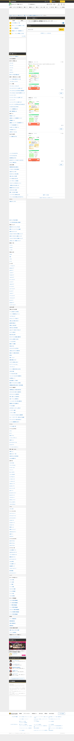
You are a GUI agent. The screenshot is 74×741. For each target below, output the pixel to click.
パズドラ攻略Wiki (36, 721)
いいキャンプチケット (13, 437)
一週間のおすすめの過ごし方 (14, 185)
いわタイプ (11, 293)
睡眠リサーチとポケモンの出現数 (15, 382)
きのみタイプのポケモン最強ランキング (16, 233)
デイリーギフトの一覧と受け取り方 (15, 419)
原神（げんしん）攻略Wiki (23, 724)
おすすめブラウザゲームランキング (18, 678)
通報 (62, 97)
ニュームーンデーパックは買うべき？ (16, 102)
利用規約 (20, 713)
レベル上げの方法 (12, 341)
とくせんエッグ (12, 481)
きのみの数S (12, 561)
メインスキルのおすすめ (14, 153)
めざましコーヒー (12, 499)
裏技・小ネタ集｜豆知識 (14, 192)
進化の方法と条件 (12, 334)
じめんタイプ (12, 284)
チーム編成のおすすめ (13, 136)
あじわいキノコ (12, 495)
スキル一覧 (11, 508)
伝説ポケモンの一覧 (13, 171)
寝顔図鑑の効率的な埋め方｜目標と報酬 (16, 385)
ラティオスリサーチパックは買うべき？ (16, 88)
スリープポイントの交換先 (14, 180)
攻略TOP (10, 7)
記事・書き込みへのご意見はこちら (46, 197)
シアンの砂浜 (12, 582)
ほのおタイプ (12, 268)
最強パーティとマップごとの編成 (15, 229)
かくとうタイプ (12, 279)
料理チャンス (12, 527)
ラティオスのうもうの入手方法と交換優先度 (17, 90)
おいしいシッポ (12, 488)
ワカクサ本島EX (12, 595)
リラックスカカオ (12, 465)
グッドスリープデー (13, 95)
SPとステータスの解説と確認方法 (15, 336)
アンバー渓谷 (12, 593)
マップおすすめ (51, 7)
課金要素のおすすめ (13, 157)
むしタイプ (11, 291)
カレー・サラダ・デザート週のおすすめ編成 (17, 417)
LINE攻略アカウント (13, 129)
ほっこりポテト (12, 472)
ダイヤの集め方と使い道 (14, 178)
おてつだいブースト (13, 515)
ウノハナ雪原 (12, 586)
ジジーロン (11, 67)
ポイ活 (46, 1)
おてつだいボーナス (13, 559)
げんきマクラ (12, 444)
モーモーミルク (12, 467)
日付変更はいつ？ (12, 378)
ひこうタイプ (12, 286)
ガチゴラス (11, 72)
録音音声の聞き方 (12, 323)
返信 (61, 93)
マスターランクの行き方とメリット (15, 183)
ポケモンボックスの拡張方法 (14, 394)
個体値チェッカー (32, 7)
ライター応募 (62, 713)
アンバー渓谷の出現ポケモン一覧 (15, 79)
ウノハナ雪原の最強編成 (14, 607)
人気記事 (13, 20)
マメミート (11, 469)
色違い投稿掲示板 (12, 623)
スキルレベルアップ (13, 568)
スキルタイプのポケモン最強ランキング (16, 238)
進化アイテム (12, 435)
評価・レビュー (12, 357)
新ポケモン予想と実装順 (14, 220)
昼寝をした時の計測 (13, 325)
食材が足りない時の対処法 (14, 456)
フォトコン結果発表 (13, 632)
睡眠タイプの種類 (12, 343)
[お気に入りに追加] (49, 4)
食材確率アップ (12, 566)
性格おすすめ (12, 346)
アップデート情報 (12, 410)
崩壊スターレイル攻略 (22, 721)
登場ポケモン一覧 (12, 201)
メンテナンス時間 (12, 412)
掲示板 (22, 20)
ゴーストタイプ (12, 295)
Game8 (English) (51, 713)
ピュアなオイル (12, 476)
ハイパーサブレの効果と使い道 (15, 194)
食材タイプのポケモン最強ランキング (16, 236)
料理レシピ (37, 7)
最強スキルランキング (13, 231)
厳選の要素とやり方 (13, 359)
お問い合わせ (41, 713)
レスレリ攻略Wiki (51, 724)
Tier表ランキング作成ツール (14, 127)
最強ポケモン (21, 7)
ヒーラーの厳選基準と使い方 (14, 421)
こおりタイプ (12, 277)
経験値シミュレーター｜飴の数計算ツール (16, 122)
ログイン (62, 1)
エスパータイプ (12, 288)
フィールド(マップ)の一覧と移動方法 (16, 401)
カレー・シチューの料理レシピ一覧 (17, 33)
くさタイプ (11, 272)
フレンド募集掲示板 (15, 28)
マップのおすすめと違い (14, 373)
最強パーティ (26, 7)
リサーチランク (12, 366)
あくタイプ (11, 300)
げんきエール (12, 524)
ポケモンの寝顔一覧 (13, 162)
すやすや (11, 247)
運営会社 (46, 713)
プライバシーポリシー (26, 713)
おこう (11, 433)
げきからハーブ (12, 483)
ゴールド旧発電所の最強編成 (14, 611)
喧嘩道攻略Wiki (51, 730)
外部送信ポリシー (34, 713)
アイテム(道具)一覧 (13, 426)
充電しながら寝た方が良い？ (14, 320)
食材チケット (12, 440)
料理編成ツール (12, 120)
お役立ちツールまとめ (13, 131)
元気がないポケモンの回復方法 (15, 350)
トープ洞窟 (11, 584)
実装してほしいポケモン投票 (14, 630)
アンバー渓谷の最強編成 (14, 614)
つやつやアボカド (12, 504)
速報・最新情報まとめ (13, 111)
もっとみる (23, 36)
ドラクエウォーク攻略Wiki (23, 722)
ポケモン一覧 (15, 7)
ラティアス (11, 65)
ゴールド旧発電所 (12, 591)
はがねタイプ (12, 302)
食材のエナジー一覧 (13, 453)
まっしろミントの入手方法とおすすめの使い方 (17, 104)
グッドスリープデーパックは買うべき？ (16, 97)
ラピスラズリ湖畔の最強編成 (14, 609)
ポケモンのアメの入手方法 (14, 348)
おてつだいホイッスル (13, 442)
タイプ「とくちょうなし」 (14, 364)
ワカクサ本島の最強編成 (14, 600)
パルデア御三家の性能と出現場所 (15, 222)
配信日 (11, 355)
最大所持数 (11, 570)
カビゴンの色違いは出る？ (14, 362)
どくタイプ (11, 281)
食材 (44, 7)
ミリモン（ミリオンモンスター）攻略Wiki (25, 725)
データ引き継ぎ (12, 405)
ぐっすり (11, 249)
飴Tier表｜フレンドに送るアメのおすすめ (16, 160)
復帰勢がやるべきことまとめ (14, 187)
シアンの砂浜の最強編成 (14, 602)
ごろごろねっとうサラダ (14, 81)
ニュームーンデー (12, 99)
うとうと (11, 245)
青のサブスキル (12, 543)
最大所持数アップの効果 (14, 380)
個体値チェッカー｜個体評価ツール (17, 30)
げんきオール (12, 520)
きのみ (41, 7)
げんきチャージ (12, 522)
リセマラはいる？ (12, 316)
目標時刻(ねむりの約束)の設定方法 (15, 389)
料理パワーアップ (12, 529)
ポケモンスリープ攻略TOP (14, 56)
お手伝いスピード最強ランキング (15, 240)
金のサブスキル (12, 540)
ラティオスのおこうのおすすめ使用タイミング (17, 92)
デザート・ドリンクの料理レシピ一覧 (18, 25)
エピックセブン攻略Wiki (37, 724)
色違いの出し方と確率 (13, 176)
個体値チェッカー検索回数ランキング (16, 118)
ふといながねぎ (12, 474)
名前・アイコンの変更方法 (14, 398)
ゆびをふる (11, 536)
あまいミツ (11, 490)
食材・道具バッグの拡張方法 (14, 396)
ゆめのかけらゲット (13, 531)
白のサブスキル (12, 545)
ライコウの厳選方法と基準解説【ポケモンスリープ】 (41, 21)
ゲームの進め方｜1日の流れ (14, 311)
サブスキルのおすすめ (13, 155)
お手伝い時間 (12, 371)
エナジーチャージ (12, 513)
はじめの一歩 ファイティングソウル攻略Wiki (40, 730)
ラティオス (11, 63)
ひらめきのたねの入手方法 (14, 106)
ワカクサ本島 (12, 579)
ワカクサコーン (12, 497)
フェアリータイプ (12, 304)
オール (11, 261)
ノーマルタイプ (12, 265)
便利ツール (57, 7)
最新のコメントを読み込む (46, 33)
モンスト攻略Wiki (51, 721)
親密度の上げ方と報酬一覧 (14, 403)
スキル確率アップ (12, 563)
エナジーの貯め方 (12, 332)
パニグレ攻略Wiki (21, 730)
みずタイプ (11, 270)
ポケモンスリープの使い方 (14, 318)
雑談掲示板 (11, 625)
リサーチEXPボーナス (13, 554)
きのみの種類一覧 (12, 458)
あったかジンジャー (13, 492)
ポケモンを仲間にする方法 (14, 339)
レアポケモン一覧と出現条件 (14, 169)
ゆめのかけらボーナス (13, 552)
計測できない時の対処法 (14, 327)
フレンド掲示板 (62, 7)
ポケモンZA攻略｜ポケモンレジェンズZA (25, 716)
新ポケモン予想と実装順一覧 (14, 74)
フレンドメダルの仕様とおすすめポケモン (16, 196)
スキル (47, 7)
